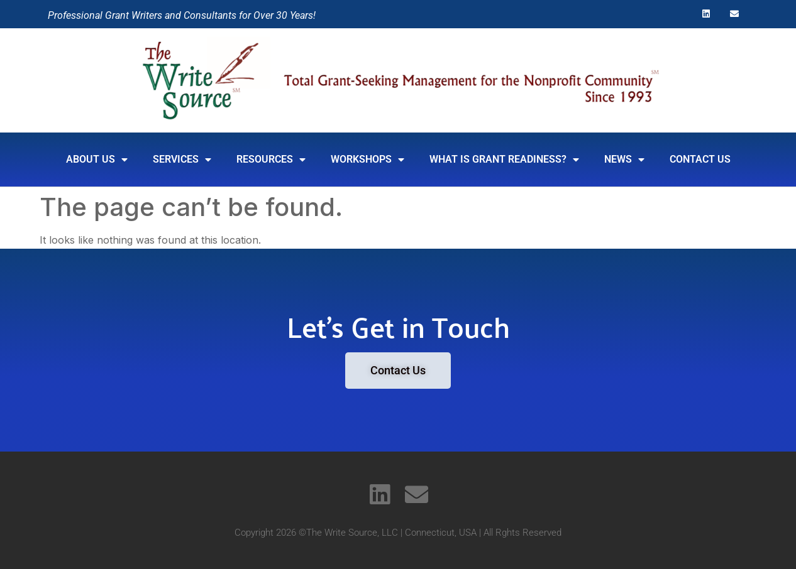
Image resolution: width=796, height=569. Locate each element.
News (624, 159)
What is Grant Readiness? (504, 159)
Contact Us (700, 159)
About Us (97, 159)
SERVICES (182, 159)
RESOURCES (271, 159)
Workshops (367, 159)
